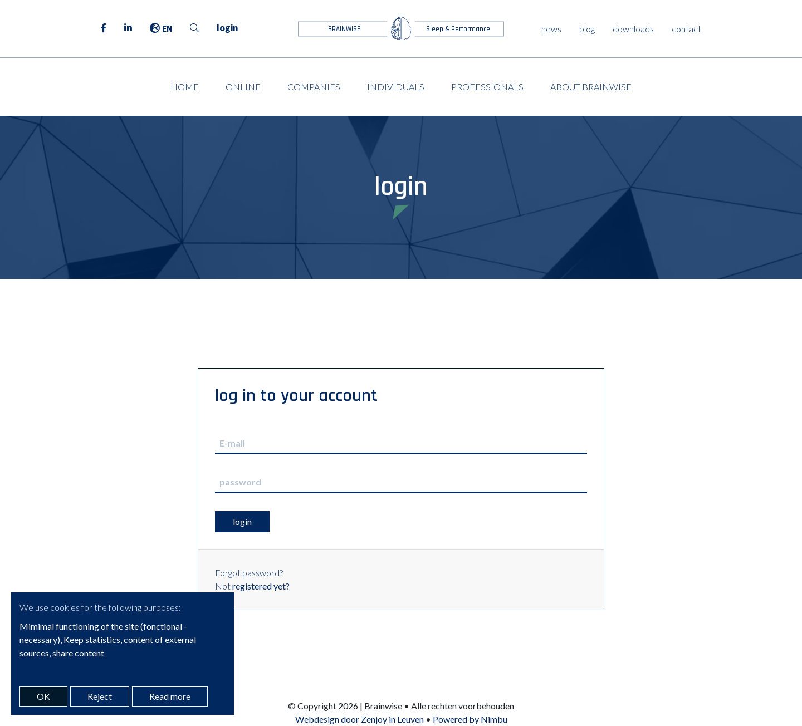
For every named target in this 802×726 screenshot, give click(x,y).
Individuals (395, 86)
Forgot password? (249, 572)
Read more (169, 696)
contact (686, 28)
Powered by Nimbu (470, 719)
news (551, 28)
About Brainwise (591, 86)
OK (43, 696)
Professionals (487, 86)
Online (243, 86)
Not (252, 586)
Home (184, 86)
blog (587, 28)
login (227, 27)
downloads (633, 28)
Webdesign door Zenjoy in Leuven (359, 719)
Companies (313, 86)
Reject (99, 696)
